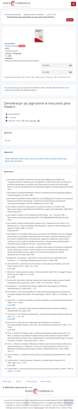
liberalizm (15, 158)
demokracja (62, 158)
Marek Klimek (13, 114)
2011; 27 (51, 14)
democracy (9, 161)
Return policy (46, 381)
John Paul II (29, 158)
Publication (12, 230)
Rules (18, 381)
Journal (11, 268)
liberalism (18, 161)
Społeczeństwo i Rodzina (34, 14)
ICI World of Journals (13, 14)
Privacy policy (31, 381)
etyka (47, 158)
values (7, 158)
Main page (7, 381)
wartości (53, 158)
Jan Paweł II (39, 158)
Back (70, 19)
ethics (22, 158)
